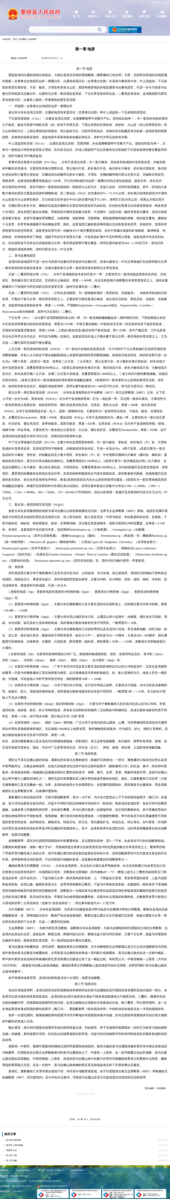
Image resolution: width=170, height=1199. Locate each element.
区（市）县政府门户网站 (50, 1170)
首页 (15, 39)
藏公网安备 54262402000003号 (52, 1186)
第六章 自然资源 (13, 1140)
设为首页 (156, 2)
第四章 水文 (11, 1150)
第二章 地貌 (11, 1160)
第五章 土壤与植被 (14, 1145)
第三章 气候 (11, 1155)
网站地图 (14, 1176)
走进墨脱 (22, 39)
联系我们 (24, 1176)
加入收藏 (166, 2)
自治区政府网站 (23, 1170)
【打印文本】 (95, 1119)
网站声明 (4, 1176)
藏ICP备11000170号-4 (21, 1186)
